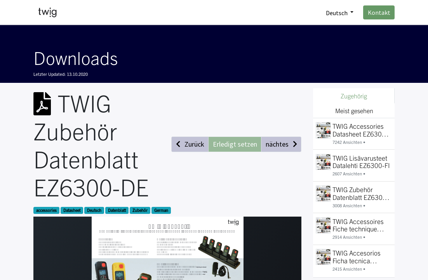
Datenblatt (117, 210)
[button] (190, 144)
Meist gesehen (354, 110)
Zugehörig (354, 96)
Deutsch (94, 210)
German (161, 210)
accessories (46, 210)
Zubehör (140, 210)
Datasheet (71, 210)
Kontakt (379, 12)
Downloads (75, 57)
